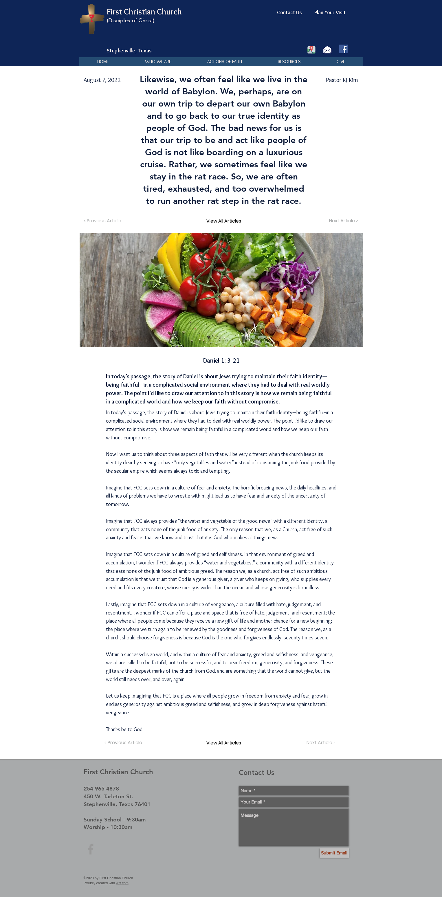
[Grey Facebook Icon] (91, 849)
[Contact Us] (289, 13)
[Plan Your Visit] (330, 13)
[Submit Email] (334, 853)
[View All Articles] (223, 221)
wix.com (122, 883)
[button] (158, 61)
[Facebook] (343, 49)
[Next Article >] (343, 221)
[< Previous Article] (103, 221)
